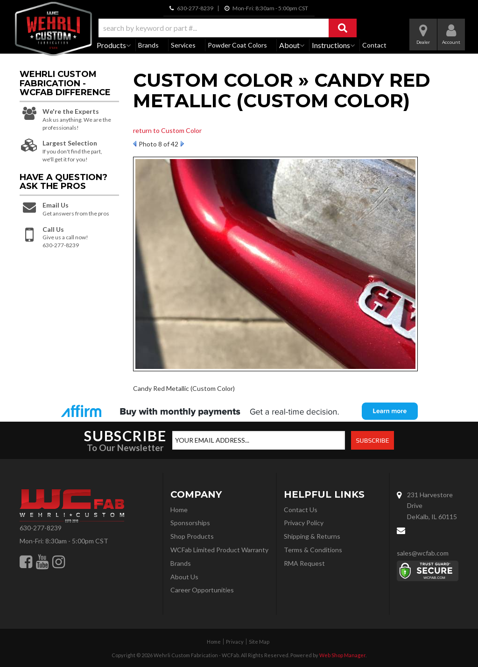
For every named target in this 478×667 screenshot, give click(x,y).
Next (182, 143)
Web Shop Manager (342, 655)
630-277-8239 (41, 528)
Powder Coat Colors (237, 45)
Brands (148, 45)
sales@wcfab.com (423, 553)
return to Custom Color (167, 130)
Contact (374, 45)
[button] (227, 28)
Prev (134, 143)
